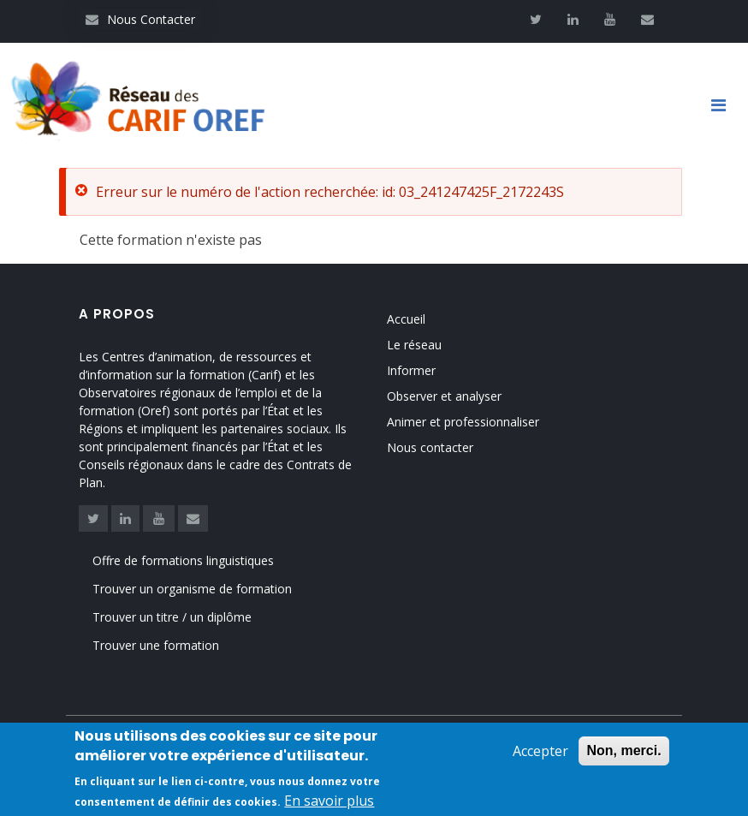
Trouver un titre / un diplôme (172, 621)
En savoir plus (329, 800)
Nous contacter (430, 445)
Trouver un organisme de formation (192, 592)
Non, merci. (623, 750)
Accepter (540, 751)
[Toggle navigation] (724, 107)
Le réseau (414, 342)
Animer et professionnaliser (463, 419)
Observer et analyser (444, 393)
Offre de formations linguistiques (183, 564)
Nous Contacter (140, 19)
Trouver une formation (155, 649)
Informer (411, 368)
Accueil (406, 316)
